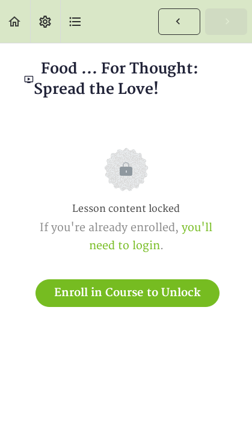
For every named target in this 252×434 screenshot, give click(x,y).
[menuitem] (45, 21)
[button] (15, 21)
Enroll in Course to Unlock (127, 293)
